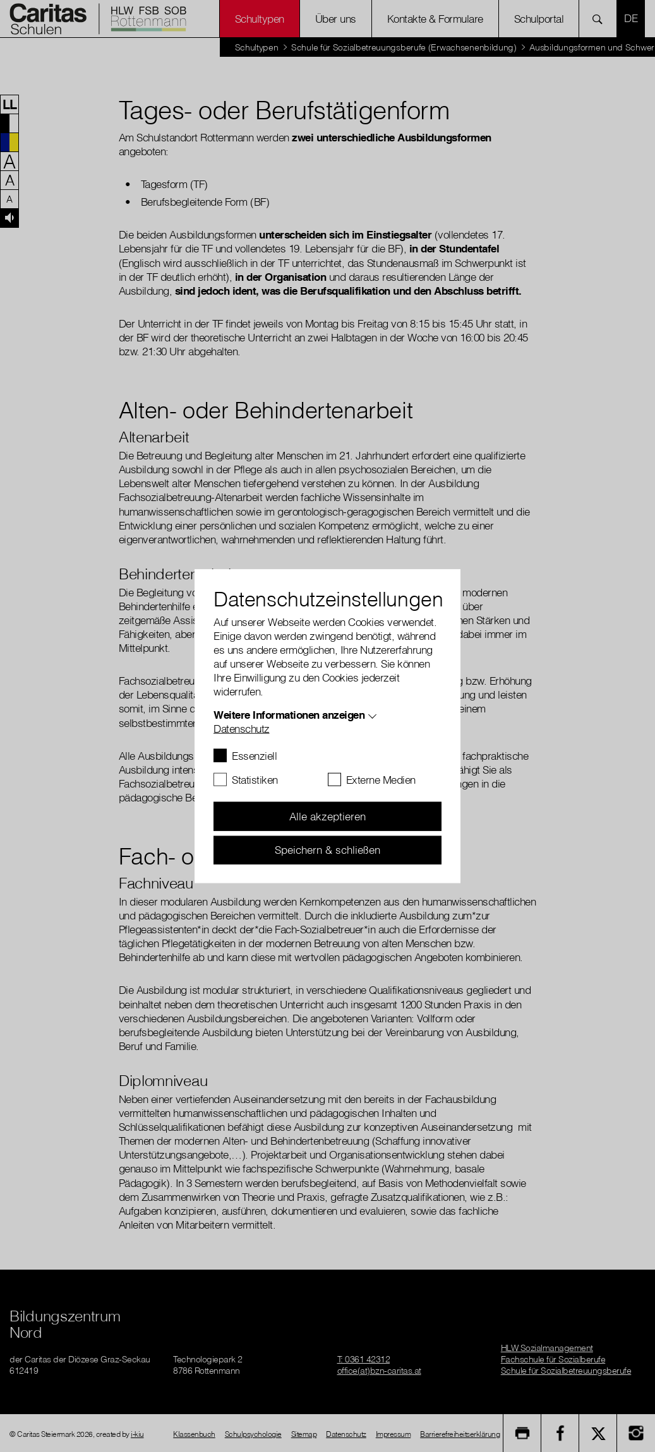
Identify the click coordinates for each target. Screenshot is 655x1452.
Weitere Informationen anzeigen (288, 714)
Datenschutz (241, 728)
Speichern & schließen (327, 849)
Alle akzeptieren (327, 816)
